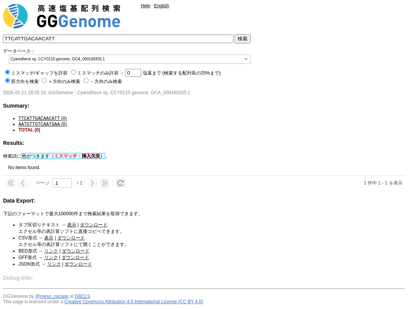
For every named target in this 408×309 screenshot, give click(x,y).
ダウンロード (93, 225)
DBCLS (82, 296)
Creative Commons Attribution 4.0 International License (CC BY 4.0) (133, 301)
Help (145, 5)
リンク (51, 251)
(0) (42, 118)
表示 (71, 225)
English (161, 5)
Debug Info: (18, 278)
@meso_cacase (51, 296)
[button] (246, 59)
